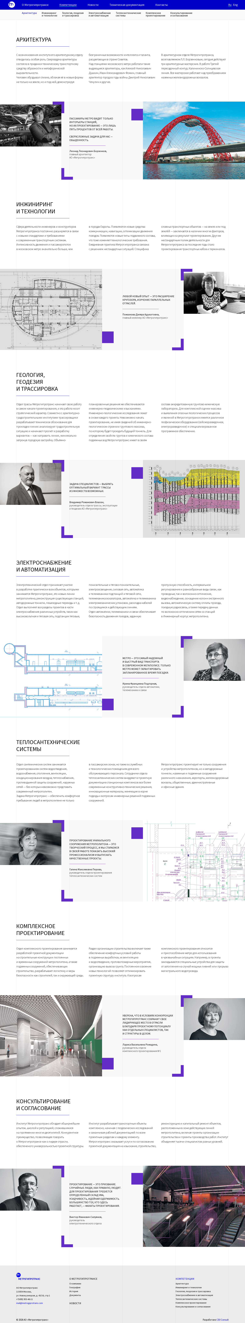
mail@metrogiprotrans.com (29, 1303)
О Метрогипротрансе (35, 5)
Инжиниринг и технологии (49, 14)
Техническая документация (126, 5)
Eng (235, 5)
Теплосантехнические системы (128, 14)
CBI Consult (223, 1319)
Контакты (161, 5)
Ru (229, 5)
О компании (75, 1283)
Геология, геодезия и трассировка (73, 14)
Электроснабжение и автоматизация (100, 14)
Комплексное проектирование (155, 14)
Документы (75, 1295)
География (74, 1287)
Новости (93, 5)
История (73, 1291)
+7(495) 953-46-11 (24, 1299)
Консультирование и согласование (181, 14)
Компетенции (68, 5)
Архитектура (29, 12)
